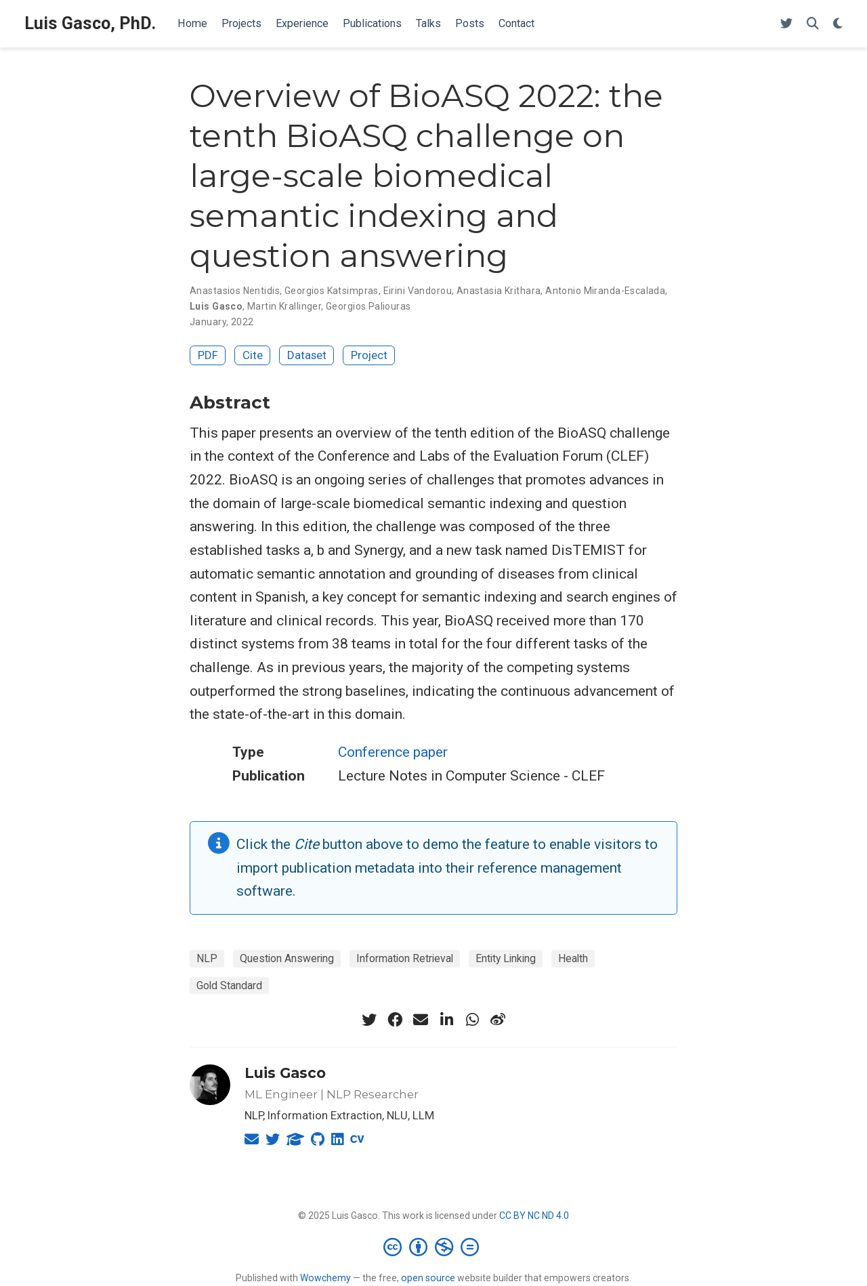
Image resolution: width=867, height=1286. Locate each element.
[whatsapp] (472, 1020)
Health (573, 958)
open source (428, 1277)
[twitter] (369, 1020)
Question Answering (287, 958)
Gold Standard (229, 985)
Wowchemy (325, 1277)
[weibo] (498, 1020)
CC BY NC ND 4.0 (534, 1215)
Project (369, 355)
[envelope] (420, 1020)
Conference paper (393, 752)
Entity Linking (505, 958)
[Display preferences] (838, 24)
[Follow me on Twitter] (786, 24)
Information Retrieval (404, 958)
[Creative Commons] (433, 1247)
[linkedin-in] (446, 1020)
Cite (252, 355)
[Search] (813, 24)
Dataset (306, 355)
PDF (208, 355)
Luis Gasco (285, 1072)
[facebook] (395, 1020)
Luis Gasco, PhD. (90, 23)
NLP (206, 958)
